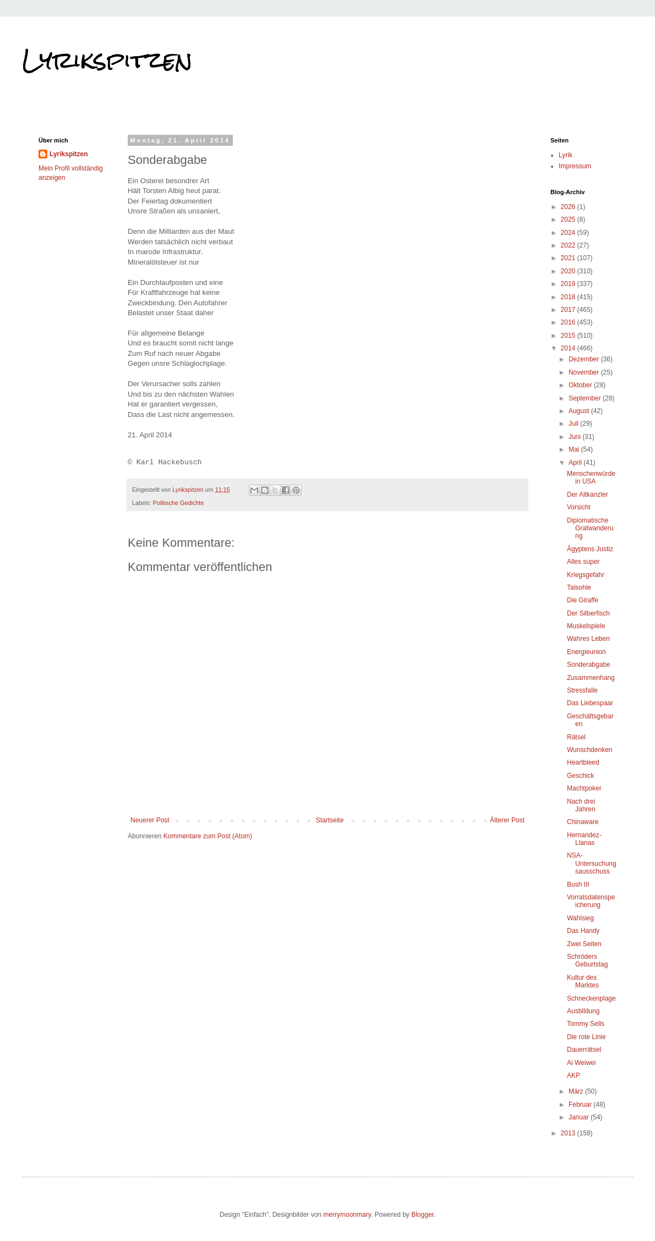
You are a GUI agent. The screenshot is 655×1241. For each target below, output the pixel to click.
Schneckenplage (591, 998)
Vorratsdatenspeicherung (591, 901)
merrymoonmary (346, 1214)
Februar (581, 1104)
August (580, 411)
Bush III (578, 884)
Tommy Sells (585, 1024)
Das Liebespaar (590, 703)
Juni (575, 437)
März (577, 1091)
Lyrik (565, 155)
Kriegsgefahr (585, 575)
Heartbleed (583, 762)
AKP (573, 1075)
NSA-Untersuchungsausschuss (591, 863)
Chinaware (582, 822)
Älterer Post (507, 820)
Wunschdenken (590, 750)
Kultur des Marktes (583, 981)
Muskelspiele (586, 626)
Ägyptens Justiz (590, 549)
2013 (569, 1133)
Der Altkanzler (587, 494)
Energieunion (586, 652)
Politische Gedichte (178, 502)
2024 (569, 233)
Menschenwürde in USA (591, 477)
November (585, 372)
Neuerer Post (150, 820)
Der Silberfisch (588, 613)
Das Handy (583, 931)
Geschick (580, 775)
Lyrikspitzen (107, 60)
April (576, 462)
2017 (569, 310)
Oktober (581, 385)
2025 (569, 219)
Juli (574, 423)
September (586, 398)
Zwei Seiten (584, 944)
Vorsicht (579, 507)
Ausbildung (583, 1011)
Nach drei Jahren (581, 805)
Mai (575, 449)
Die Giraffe (582, 600)
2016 (569, 322)
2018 (569, 297)
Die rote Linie (586, 1037)
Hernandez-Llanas (584, 839)
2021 (569, 258)
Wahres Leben (588, 639)
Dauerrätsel (584, 1049)
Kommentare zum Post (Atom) (207, 836)
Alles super (583, 561)
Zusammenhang (591, 678)
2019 (569, 284)
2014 (569, 348)
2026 (569, 207)
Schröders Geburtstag (587, 960)
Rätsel (576, 737)
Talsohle (579, 587)
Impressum (575, 166)
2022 (569, 245)
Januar (580, 1117)
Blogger (422, 1214)
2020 (569, 271)
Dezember (585, 359)
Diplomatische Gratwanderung (590, 528)
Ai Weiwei (581, 1063)
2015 (569, 335)
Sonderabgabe (588, 664)
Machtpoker (584, 788)
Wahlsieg (580, 918)
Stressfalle (582, 690)
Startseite (330, 820)
